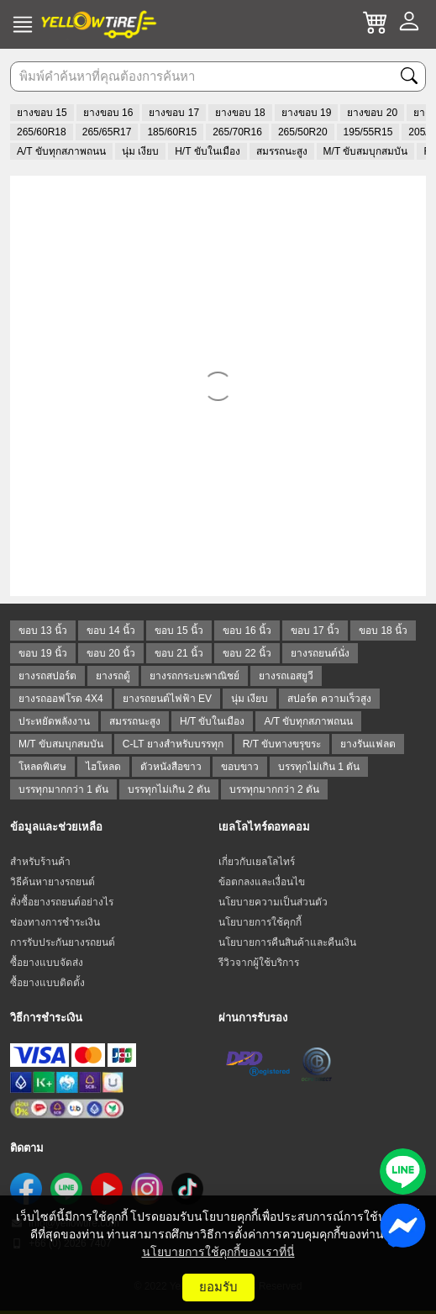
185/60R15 (172, 132)
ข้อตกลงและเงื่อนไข (261, 882)
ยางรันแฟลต (368, 744)
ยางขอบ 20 (372, 113)
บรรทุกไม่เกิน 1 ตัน (319, 767)
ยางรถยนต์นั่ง (320, 653)
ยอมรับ (218, 1287)
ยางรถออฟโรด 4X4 (60, 698)
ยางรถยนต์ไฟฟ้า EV (167, 698)
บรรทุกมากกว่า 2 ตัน (274, 789)
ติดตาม (27, 1148)
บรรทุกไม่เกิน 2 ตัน (168, 789)
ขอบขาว (240, 767)
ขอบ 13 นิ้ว (42, 630)
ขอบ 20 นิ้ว (111, 653)
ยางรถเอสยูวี (286, 676)
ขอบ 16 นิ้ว (247, 630)
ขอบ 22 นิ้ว (247, 653)
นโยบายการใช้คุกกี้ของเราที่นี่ (218, 1252)
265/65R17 (107, 132)
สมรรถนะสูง (281, 151)
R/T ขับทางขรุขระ (282, 744)
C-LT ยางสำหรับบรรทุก (173, 744)
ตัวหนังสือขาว (171, 767)
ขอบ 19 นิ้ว (42, 653)
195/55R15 (368, 132)
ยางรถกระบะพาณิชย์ (194, 676)
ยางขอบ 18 (240, 113)
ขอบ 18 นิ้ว (383, 630)
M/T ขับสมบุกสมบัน (365, 151)
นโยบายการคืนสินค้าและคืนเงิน (287, 942)
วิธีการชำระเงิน (46, 1017)
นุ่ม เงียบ (140, 151)
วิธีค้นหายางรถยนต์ (52, 882)
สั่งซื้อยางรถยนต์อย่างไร (61, 902)
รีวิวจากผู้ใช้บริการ (258, 962)
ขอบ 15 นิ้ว (179, 630)
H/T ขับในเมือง (207, 151)
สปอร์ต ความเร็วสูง (328, 698)
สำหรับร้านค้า (40, 862)
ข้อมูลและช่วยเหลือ (56, 827)
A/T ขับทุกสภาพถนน (61, 151)
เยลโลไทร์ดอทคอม (264, 827)
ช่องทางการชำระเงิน (55, 922)
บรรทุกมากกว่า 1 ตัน (63, 789)
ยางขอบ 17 (174, 113)
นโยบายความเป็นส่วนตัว (273, 902)
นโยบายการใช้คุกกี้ (260, 922)
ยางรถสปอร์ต (47, 676)
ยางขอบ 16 (108, 113)
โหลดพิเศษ (42, 767)
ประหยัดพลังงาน (54, 721)
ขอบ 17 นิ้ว (315, 630)
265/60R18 (41, 132)
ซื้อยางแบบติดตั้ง (47, 983)
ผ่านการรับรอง (252, 1017)
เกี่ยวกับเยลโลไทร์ (256, 862)
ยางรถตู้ (113, 676)
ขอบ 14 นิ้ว (111, 630)
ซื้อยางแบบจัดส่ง (46, 962)
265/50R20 (303, 132)
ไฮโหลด (103, 767)
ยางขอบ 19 (306, 113)
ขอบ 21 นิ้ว (179, 653)
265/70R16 (237, 132)
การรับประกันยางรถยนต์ (62, 942)
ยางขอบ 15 (42, 113)
